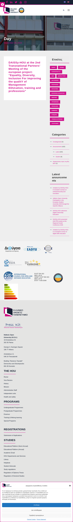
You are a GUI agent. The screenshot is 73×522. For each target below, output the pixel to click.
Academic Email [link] (9, 454)
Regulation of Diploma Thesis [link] (14, 474)
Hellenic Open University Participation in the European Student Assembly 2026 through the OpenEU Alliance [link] (61, 203)
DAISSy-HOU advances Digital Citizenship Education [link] (60, 213)
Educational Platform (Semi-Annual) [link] (16, 447)
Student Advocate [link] (10, 467)
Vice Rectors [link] (8, 381)
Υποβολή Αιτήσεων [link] (57, 120)
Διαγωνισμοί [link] (55, 81)
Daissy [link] (53, 68)
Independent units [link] (10, 394)
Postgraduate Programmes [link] (13, 412)
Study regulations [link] (10, 470)
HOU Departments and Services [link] (15, 457)
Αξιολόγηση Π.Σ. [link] (56, 72)
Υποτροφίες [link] (55, 124)
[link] (2, 4)
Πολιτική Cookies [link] (31, 519)
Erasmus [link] (7, 415)
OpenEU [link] (62, 68)
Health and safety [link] (10, 398)
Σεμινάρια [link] (54, 111)
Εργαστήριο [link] (55, 90)
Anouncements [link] (57, 147)
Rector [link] (6, 378)
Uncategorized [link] (57, 143)
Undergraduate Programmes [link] (13, 408)
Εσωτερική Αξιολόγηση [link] (58, 94)
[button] (70, 486)
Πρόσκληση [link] (55, 107)
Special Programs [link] (10, 422)
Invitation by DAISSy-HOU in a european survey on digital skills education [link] (60, 232)
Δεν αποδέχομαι (36, 510)
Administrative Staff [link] (10, 391)
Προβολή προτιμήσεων (36, 515)
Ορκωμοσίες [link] (55, 102)
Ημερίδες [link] (54, 98)
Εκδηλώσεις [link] (55, 85)
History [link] (6, 384)
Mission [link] (6, 388)
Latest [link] (57, 153)
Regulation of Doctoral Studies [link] (14, 477)
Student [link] (58, 157)
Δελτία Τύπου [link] (62, 77)
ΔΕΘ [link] (53, 77)
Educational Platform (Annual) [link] (14, 450)
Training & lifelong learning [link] (13, 418)
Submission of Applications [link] (13, 436)
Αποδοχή (36, 505)
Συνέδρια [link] (54, 115)
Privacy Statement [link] (41, 519)
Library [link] (6, 460)
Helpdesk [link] (7, 464)
